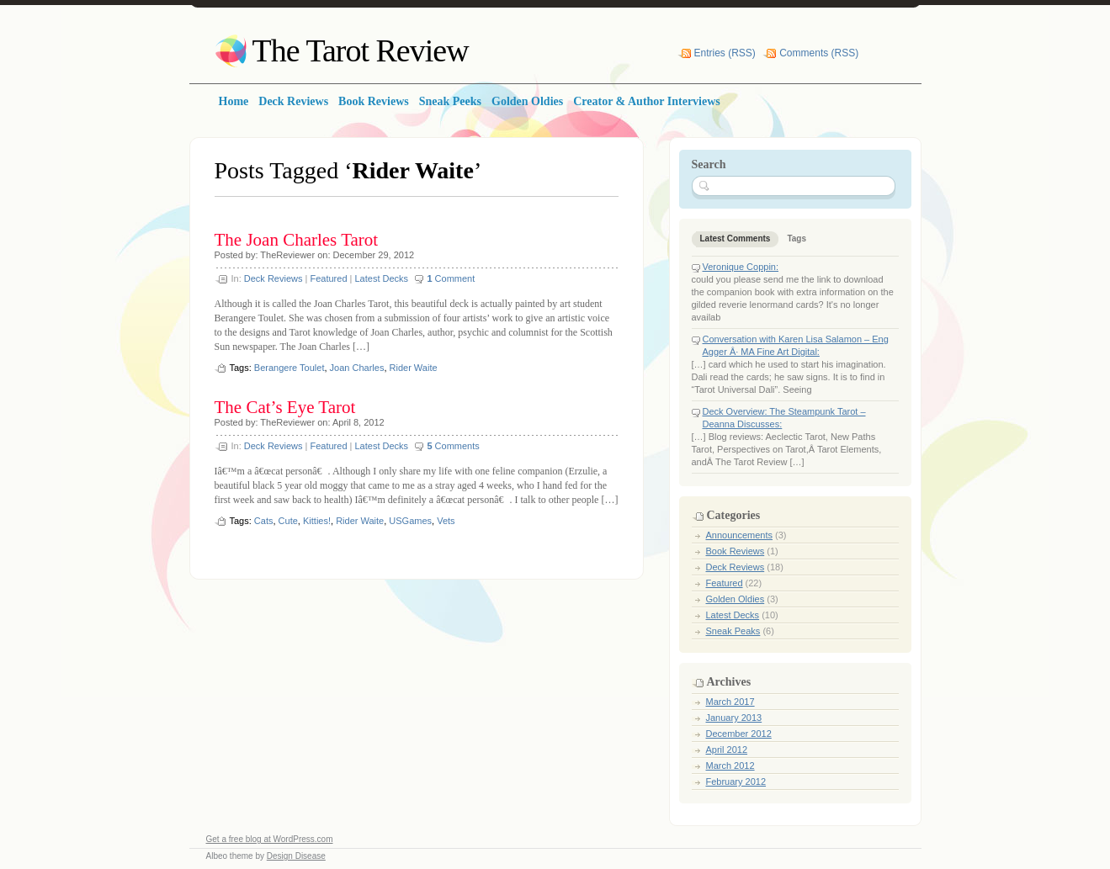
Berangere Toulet (289, 368)
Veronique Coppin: (741, 267)
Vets (445, 521)
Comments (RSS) (818, 53)
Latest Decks (381, 278)
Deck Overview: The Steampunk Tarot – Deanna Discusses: (784, 417)
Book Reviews (735, 551)
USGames (410, 521)
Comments (453, 446)
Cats (264, 521)
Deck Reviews (273, 278)
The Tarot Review (360, 50)
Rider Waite (414, 368)
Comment (451, 278)
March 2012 (730, 765)
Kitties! (317, 521)
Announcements (739, 535)
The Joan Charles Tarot (297, 240)
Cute (288, 521)
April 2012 (727, 749)
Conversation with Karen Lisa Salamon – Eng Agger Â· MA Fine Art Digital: (796, 345)
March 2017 (730, 702)
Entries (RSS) (725, 53)
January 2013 (734, 718)
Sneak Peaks (733, 631)
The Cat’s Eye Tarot (285, 407)
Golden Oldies (735, 599)
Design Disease (296, 856)
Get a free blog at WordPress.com (269, 839)
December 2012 (739, 734)
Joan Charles (357, 368)
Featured (328, 278)
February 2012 (736, 781)
